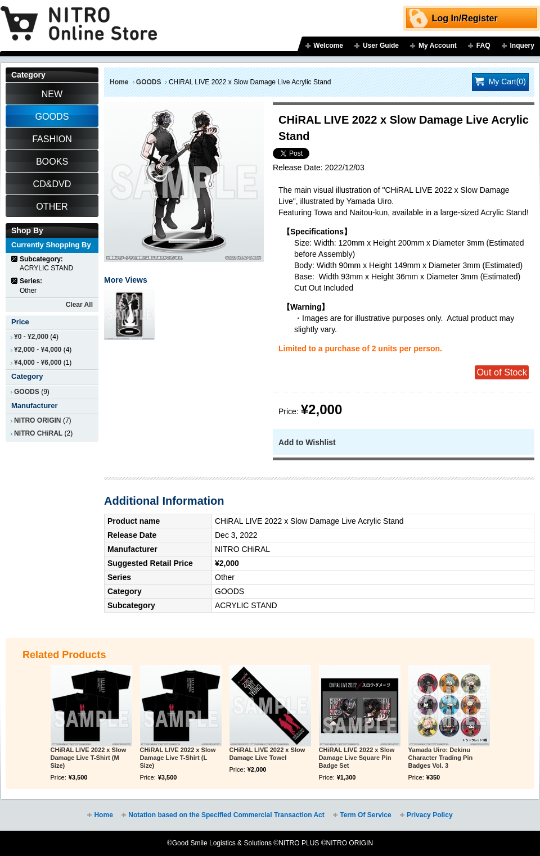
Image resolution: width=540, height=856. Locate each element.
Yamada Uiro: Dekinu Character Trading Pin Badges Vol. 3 (440, 757)
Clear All (79, 305)
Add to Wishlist (307, 442)
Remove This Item (15, 259)
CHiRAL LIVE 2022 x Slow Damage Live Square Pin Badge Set (357, 757)
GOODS (148, 82)
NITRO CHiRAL (38, 433)
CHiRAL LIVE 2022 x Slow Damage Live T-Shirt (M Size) (89, 757)
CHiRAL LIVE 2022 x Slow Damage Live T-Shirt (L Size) (178, 757)
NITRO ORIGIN (37, 420)
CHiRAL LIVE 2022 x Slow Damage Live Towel (267, 753)
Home (119, 82)
